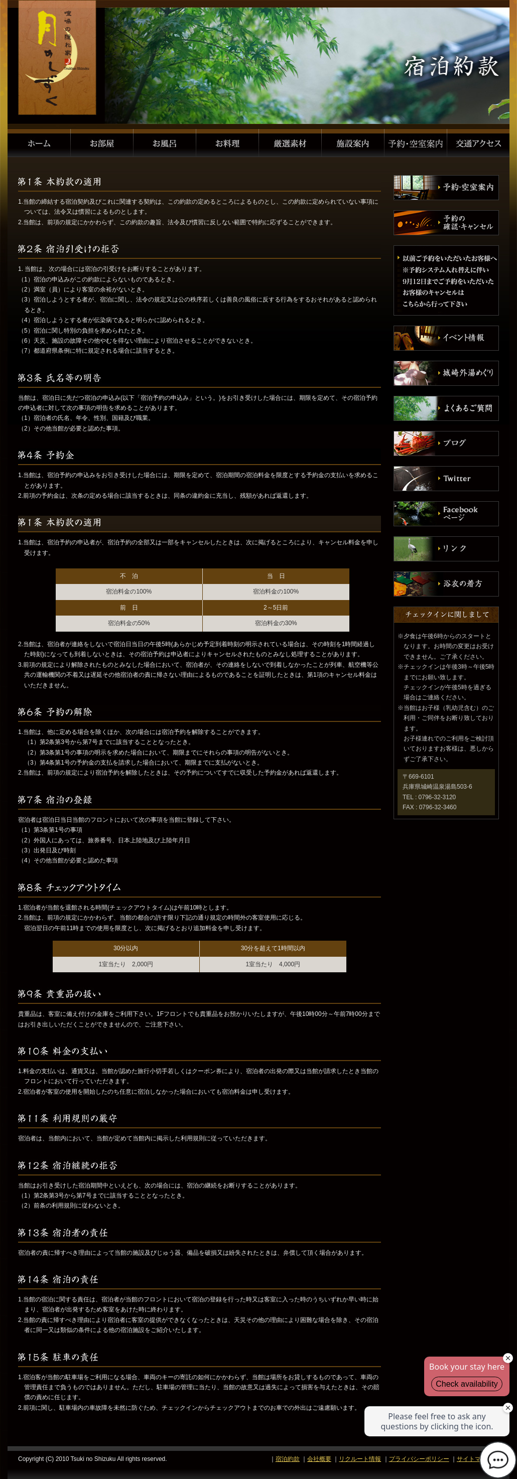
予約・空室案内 (415, 143)
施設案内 (353, 143)
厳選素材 (290, 143)
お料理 (227, 143)
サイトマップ (475, 1458)
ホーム (39, 143)
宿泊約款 (288, 1458)
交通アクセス (478, 143)
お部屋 (102, 143)
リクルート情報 (360, 1458)
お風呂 (165, 143)
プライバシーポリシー (419, 1458)
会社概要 (319, 1458)
